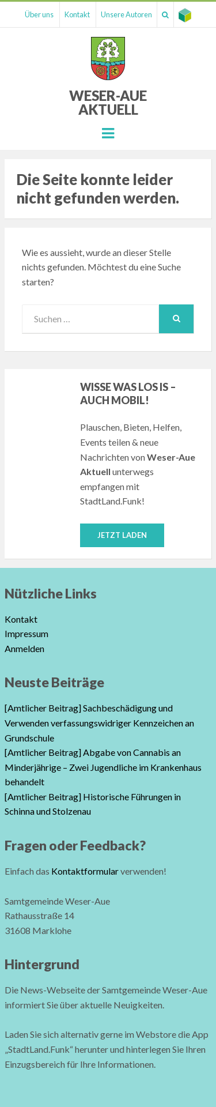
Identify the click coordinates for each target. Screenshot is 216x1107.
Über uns (39, 14)
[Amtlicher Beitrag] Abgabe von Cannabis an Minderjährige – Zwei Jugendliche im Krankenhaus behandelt (103, 767)
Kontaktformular (85, 870)
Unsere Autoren (126, 14)
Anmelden (24, 648)
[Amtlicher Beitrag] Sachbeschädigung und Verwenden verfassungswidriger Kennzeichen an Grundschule (99, 722)
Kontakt (77, 14)
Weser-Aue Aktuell (108, 102)
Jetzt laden (122, 535)
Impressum (26, 633)
